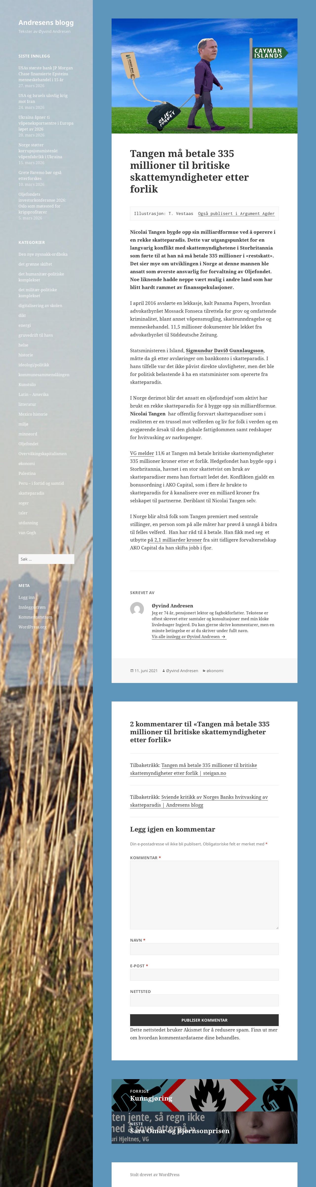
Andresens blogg (46, 22)
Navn (138, 940)
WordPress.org (33, 627)
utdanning (28, 522)
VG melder (142, 453)
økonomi (27, 463)
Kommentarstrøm (35, 617)
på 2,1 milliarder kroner (175, 540)
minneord (28, 434)
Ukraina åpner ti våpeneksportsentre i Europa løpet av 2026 (46, 123)
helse (23, 345)
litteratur (27, 404)
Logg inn (27, 597)
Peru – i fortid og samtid (41, 483)
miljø (23, 424)
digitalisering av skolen (40, 305)
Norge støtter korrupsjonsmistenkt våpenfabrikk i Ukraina (40, 150)
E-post (139, 966)
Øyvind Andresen (182, 670)
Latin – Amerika (34, 394)
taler (23, 513)
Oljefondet (29, 444)
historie (26, 355)
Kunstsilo (27, 384)
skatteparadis (31, 493)
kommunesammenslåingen (44, 374)
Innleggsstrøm (32, 607)
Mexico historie (33, 414)
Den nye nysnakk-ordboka (43, 254)
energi (25, 325)
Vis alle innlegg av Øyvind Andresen (186, 636)
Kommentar (145, 857)
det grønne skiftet (35, 264)
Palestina (27, 473)
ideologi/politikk (34, 365)
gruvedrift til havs (36, 335)
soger (24, 503)
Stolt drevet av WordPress (154, 1174)
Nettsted (140, 991)
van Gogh (27, 532)
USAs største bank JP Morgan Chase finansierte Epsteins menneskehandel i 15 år (46, 73)
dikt (22, 315)
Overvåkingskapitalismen (43, 453)
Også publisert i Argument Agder (236, 213)
